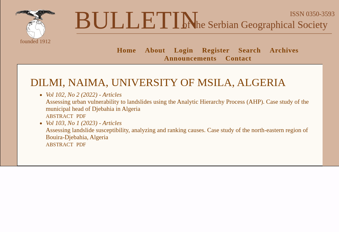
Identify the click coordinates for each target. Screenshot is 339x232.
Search (250, 50)
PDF (81, 116)
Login (183, 50)
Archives (284, 50)
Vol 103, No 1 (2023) (71, 123)
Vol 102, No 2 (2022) (71, 94)
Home (126, 50)
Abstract (59, 116)
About (155, 50)
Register (216, 50)
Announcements (190, 58)
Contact (238, 58)
